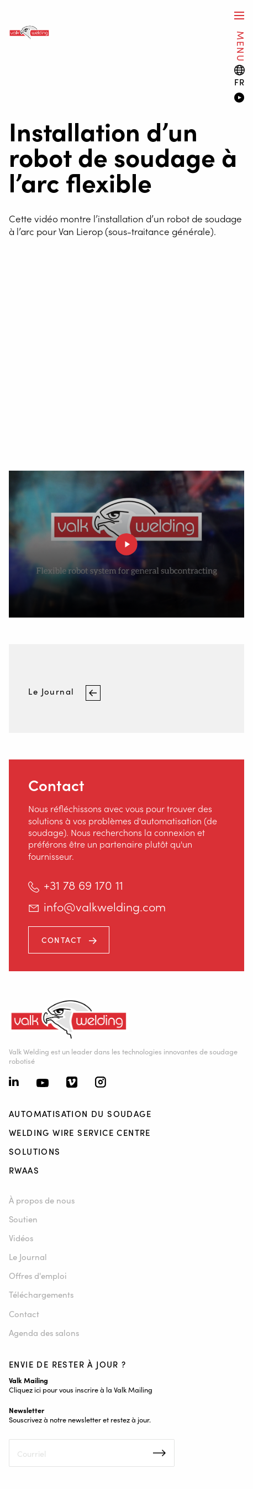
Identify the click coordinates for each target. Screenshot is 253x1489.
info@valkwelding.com (105, 906)
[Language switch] (239, 75)
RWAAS (24, 1170)
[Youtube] (42, 1083)
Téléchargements (41, 1294)
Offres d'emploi (38, 1275)
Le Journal (52, 691)
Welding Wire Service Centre (80, 1132)
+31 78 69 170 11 (83, 885)
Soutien (23, 1219)
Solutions (35, 1151)
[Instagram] (100, 1083)
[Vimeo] (71, 1083)
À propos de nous (42, 1200)
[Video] (239, 99)
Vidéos (21, 1237)
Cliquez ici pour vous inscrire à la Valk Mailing (80, 1389)
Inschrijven (159, 1453)
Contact (61, 939)
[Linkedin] (14, 1083)
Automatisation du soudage (80, 1113)
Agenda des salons (44, 1332)
